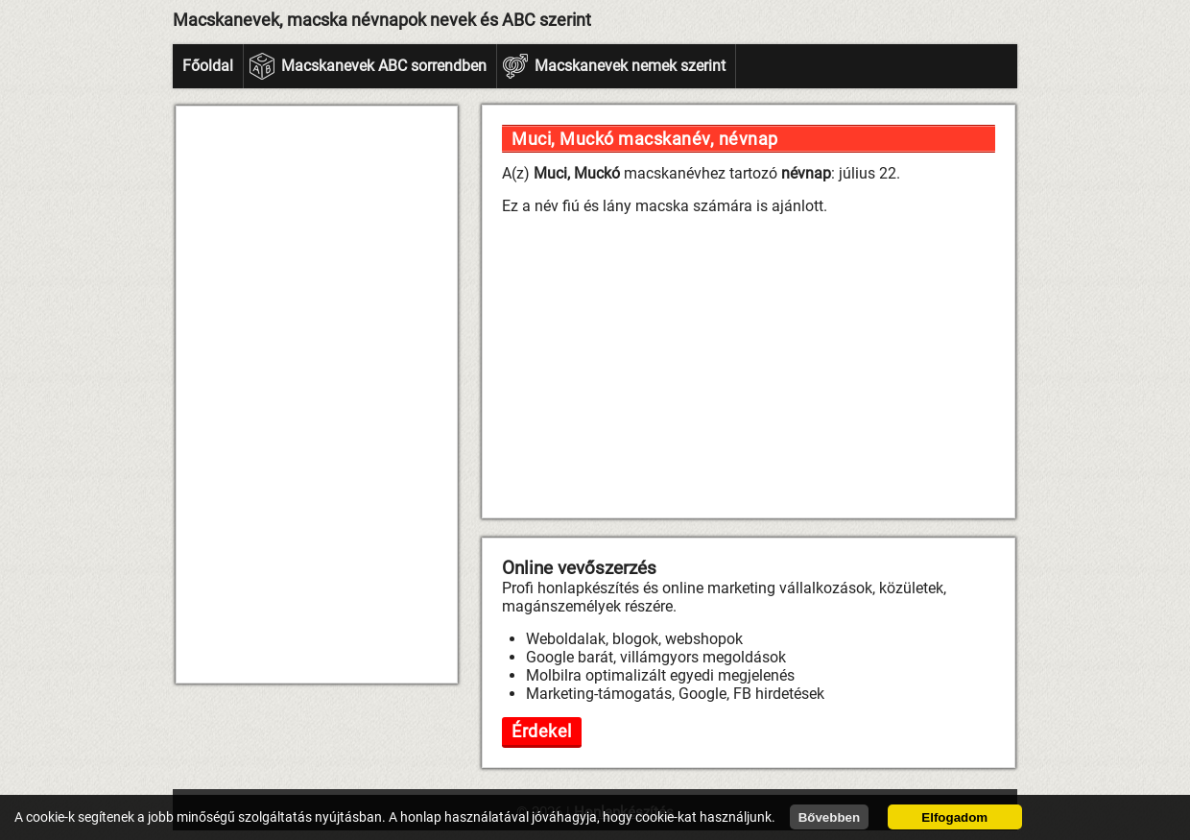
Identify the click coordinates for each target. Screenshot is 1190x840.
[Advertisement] (317, 395)
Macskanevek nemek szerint (630, 66)
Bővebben (829, 817)
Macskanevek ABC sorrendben (384, 66)
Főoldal (207, 66)
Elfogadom (954, 817)
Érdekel (542, 731)
